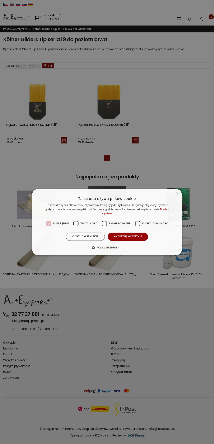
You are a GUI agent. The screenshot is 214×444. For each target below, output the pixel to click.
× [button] (177, 193)
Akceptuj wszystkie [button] (128, 236)
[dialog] (107, 222)
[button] (107, 247)
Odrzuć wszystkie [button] (85, 236)
